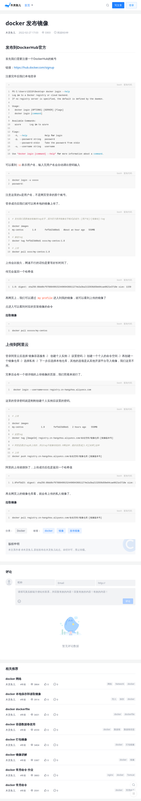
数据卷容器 (129, 728)
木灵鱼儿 (10, 32)
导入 (114, 697)
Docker (21, 530)
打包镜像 (130, 743)
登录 (131, 5)
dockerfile (129, 713)
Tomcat (130, 773)
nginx (110, 773)
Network (120, 682)
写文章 (118, 5)
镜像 (61, 530)
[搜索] (133, 785)
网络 (110, 682)
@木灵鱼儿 (27, 549)
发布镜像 (75, 530)
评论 (128, 600)
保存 (122, 697)
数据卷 (117, 728)
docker (49, 530)
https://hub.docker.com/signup (34, 67)
